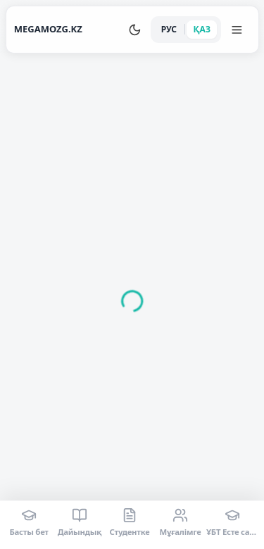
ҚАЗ (202, 29)
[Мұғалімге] (180, 522)
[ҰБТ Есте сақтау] (232, 522)
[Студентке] (130, 522)
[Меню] (237, 29)
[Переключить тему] (135, 29)
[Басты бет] (29, 522)
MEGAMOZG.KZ (48, 29)
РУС (169, 29)
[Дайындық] (79, 522)
